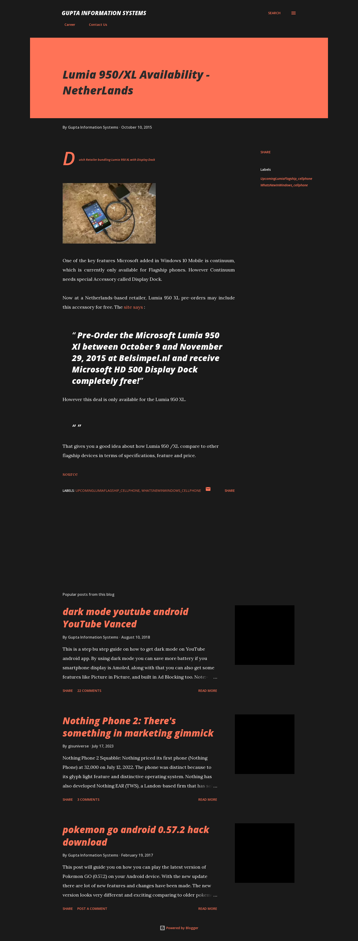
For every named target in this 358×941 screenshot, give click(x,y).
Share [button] (265, 152)
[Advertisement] (141, 533)
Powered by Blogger (179, 928)
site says (133, 307)
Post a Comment (92, 908)
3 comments (88, 799)
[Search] (274, 13)
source (70, 474)
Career (67, 24)
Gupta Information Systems (104, 13)
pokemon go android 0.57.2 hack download (136, 835)
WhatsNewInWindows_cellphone (284, 185)
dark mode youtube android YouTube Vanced (125, 617)
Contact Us (95, 24)
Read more (207, 690)
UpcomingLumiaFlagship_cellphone (286, 178)
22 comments (89, 690)
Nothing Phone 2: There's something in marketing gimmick (138, 726)
